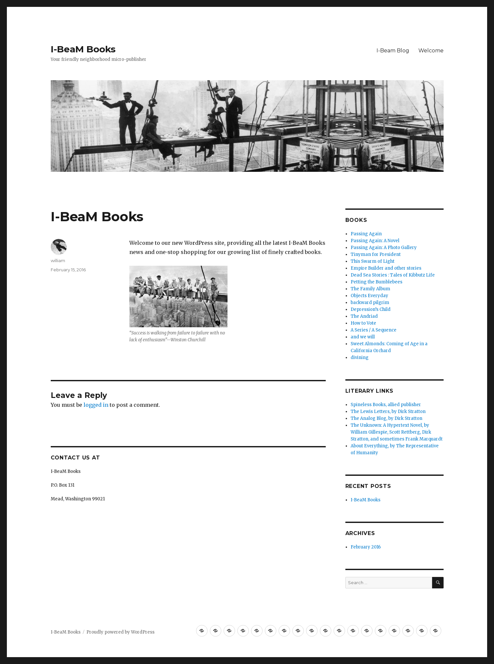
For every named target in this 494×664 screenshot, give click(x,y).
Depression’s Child (371, 309)
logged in (95, 405)
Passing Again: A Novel (375, 240)
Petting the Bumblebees (376, 282)
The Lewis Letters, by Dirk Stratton (388, 411)
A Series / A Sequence (373, 330)
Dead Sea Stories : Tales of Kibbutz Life (393, 275)
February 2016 (366, 547)
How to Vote (363, 323)
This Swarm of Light (372, 261)
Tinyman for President (376, 254)
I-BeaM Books (83, 49)
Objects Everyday (369, 295)
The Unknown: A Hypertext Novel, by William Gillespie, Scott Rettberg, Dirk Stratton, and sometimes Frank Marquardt (397, 432)
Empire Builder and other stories (386, 268)
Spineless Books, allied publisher (386, 404)
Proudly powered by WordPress (120, 632)
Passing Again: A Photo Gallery (384, 247)
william (58, 260)
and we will (363, 337)
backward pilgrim (370, 302)
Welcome (431, 50)
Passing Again (366, 234)
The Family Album (370, 289)
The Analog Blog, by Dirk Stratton (386, 418)
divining (360, 357)
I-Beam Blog (392, 50)
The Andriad (364, 316)
